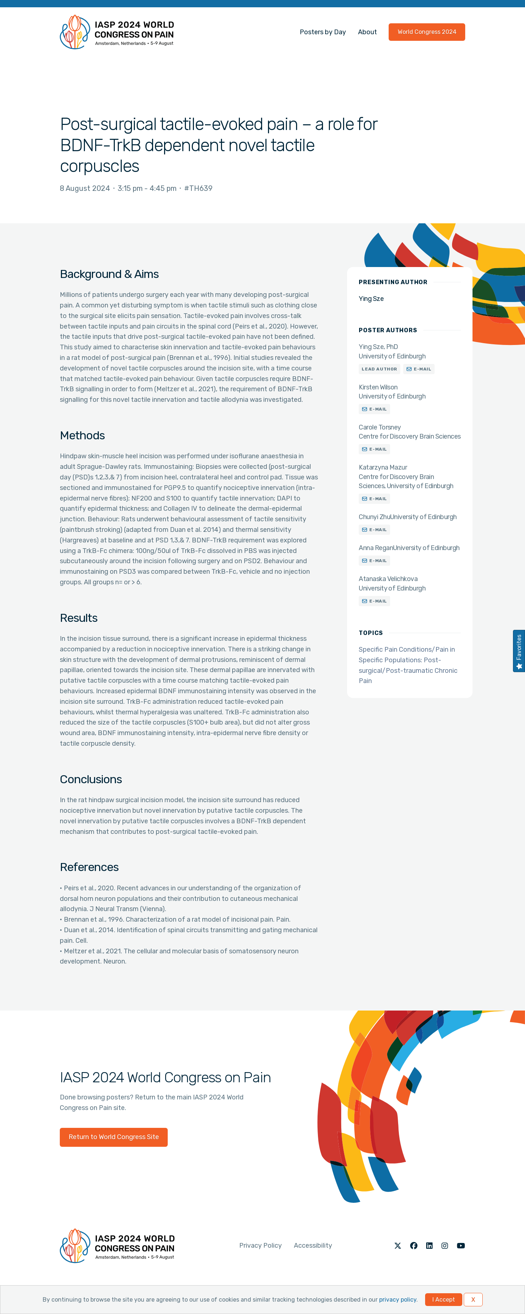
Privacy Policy (260, 1246)
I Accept (443, 1299)
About (367, 32)
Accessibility (313, 1246)
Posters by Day (323, 32)
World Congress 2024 (427, 31)
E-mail (423, 369)
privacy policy (397, 1299)
